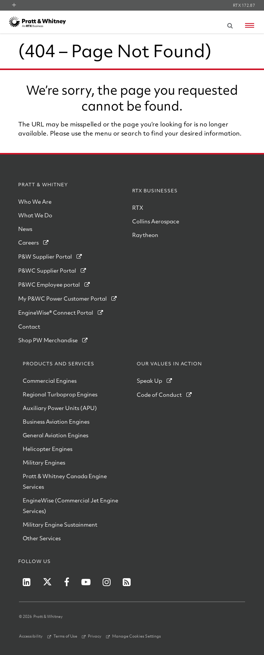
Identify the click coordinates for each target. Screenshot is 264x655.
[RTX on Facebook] (66, 582)
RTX (137, 207)
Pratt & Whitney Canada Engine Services (65, 481)
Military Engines (44, 462)
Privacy (95, 636)
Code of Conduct (159, 394)
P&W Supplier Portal (45, 256)
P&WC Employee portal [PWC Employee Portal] (49, 284)
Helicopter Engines (47, 448)
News (25, 228)
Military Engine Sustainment (60, 524)
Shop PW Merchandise (48, 340)
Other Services (42, 538)
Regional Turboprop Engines (60, 394)
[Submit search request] (229, 24)
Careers (28, 242)
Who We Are (35, 201)
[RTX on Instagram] (107, 582)
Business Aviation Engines (56, 421)
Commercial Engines (50, 380)
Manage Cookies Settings (136, 636)
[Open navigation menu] (249, 25)
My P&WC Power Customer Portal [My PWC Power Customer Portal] (62, 298)
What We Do (35, 215)
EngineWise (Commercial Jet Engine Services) (70, 505)
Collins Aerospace (155, 221)
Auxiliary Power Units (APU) (60, 408)
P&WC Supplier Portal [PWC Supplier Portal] (47, 270)
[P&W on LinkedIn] (27, 582)
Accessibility (31, 636)
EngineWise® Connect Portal (55, 312)
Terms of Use (65, 636)
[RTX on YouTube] (86, 582)
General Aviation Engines (55, 435)
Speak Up (149, 380)
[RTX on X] (47, 582)
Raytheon (145, 235)
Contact (29, 326)
